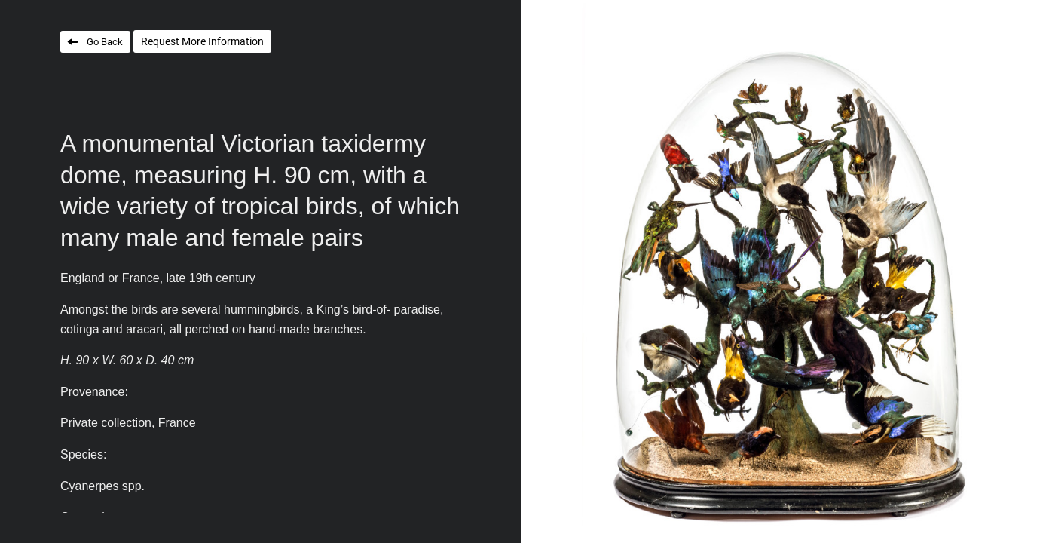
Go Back (105, 42)
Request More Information (202, 41)
